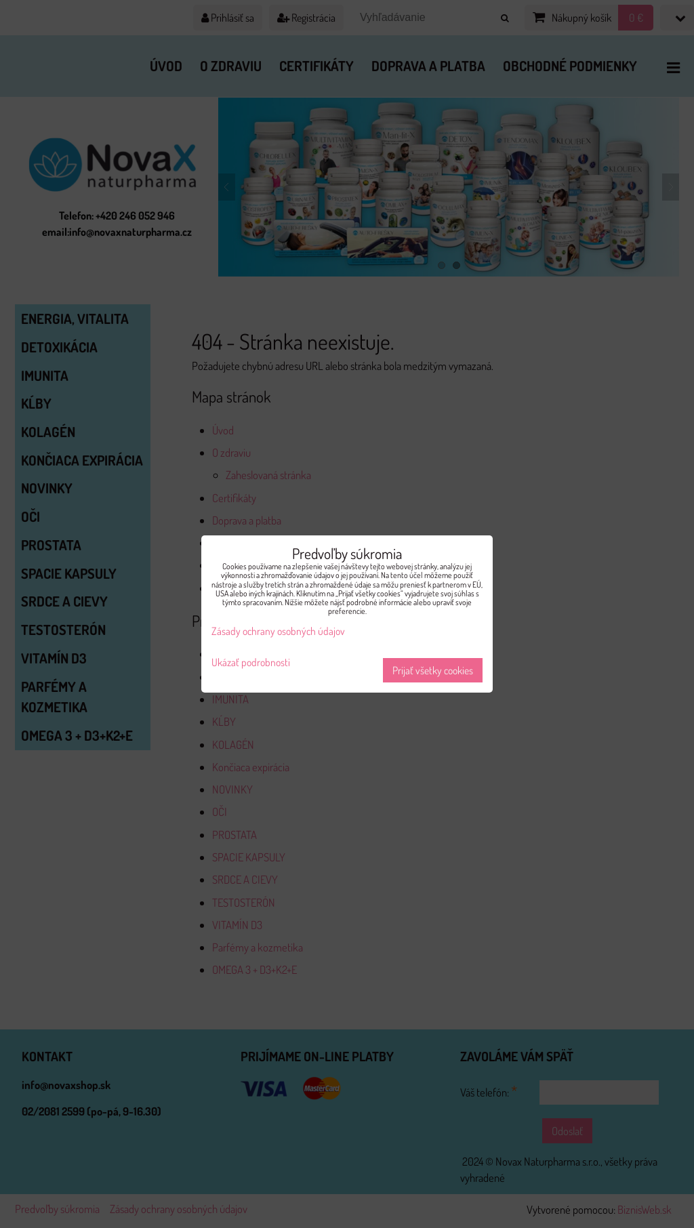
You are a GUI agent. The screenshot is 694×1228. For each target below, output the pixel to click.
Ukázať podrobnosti (250, 662)
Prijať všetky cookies (432, 670)
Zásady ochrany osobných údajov (278, 631)
